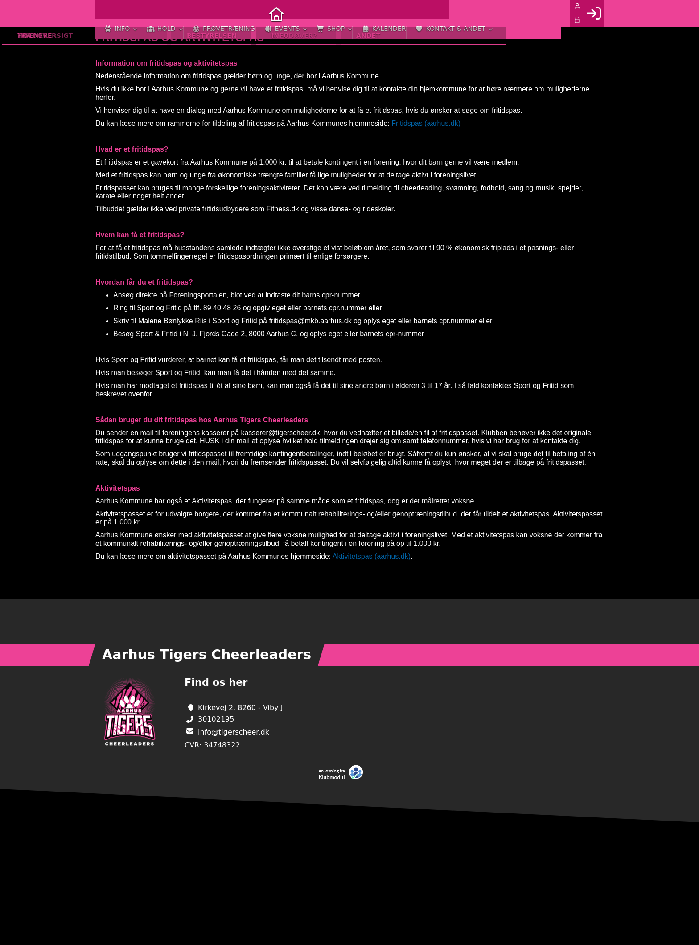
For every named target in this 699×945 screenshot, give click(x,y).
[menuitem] (108, 13)
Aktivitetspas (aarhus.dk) (372, 556)
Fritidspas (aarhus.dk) (426, 123)
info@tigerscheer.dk (233, 732)
